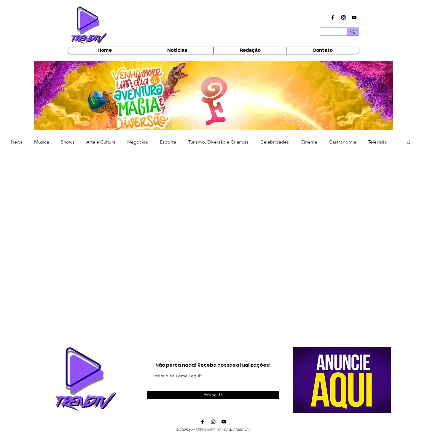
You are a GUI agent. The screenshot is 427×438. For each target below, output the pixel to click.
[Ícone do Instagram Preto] (343, 17)
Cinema (309, 142)
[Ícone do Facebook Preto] (333, 17)
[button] (213, 98)
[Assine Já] (213, 395)
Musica (41, 142)
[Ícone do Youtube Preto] (354, 17)
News (16, 142)
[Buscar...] (329, 33)
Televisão (377, 142)
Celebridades (274, 142)
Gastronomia (342, 142)
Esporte (168, 142)
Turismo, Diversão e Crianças (218, 142)
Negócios (137, 142)
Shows (67, 142)
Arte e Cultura (100, 142)
